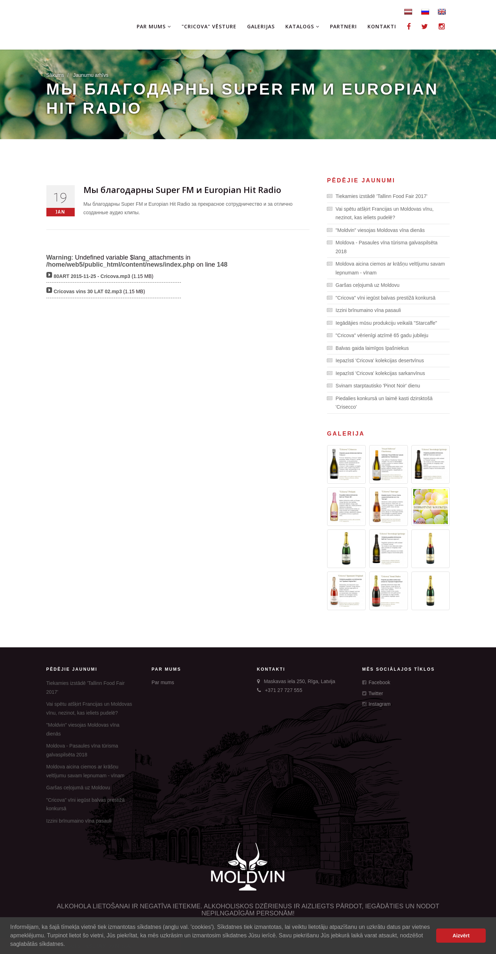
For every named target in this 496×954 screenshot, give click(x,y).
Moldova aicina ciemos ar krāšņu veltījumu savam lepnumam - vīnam (386, 268)
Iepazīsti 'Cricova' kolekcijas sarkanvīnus (376, 373)
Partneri (343, 26)
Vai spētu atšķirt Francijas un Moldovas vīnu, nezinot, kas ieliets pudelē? (380, 213)
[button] (68, 945)
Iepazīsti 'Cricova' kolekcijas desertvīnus (375, 360)
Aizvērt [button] (460, 935)
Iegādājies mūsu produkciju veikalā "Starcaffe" (382, 323)
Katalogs (302, 26)
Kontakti (381, 26)
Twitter (372, 693)
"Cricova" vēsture (209, 26)
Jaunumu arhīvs (91, 75)
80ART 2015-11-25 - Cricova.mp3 (92, 276)
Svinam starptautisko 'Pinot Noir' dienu (373, 385)
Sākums (55, 75)
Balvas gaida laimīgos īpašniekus (368, 348)
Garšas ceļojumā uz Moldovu (363, 285)
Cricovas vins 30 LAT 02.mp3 (88, 291)
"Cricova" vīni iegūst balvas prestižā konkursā (381, 298)
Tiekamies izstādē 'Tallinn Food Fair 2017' (377, 196)
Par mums (154, 26)
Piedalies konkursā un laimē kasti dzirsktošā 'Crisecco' (380, 402)
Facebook (376, 682)
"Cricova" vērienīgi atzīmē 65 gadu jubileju (377, 335)
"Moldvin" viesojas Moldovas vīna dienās (376, 230)
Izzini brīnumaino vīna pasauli (364, 310)
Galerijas (261, 26)
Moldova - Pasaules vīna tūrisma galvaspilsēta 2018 (382, 246)
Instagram (376, 704)
